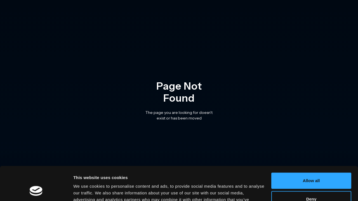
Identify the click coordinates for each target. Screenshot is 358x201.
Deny (311, 167)
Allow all (311, 149)
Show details (86, 190)
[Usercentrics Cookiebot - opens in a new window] (36, 190)
